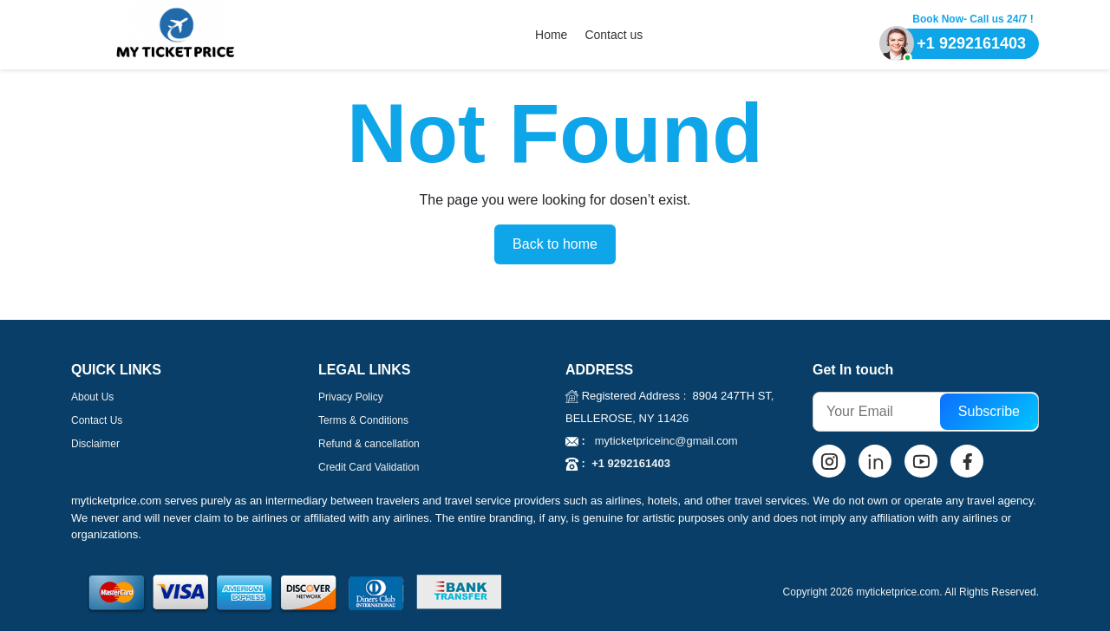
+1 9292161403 (627, 463)
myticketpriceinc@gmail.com (661, 440)
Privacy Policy (350, 397)
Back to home (555, 244)
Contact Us (96, 420)
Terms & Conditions (363, 420)
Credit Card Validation (369, 467)
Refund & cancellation (369, 444)
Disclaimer (95, 444)
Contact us (613, 35)
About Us (92, 397)
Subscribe (989, 411)
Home (551, 35)
